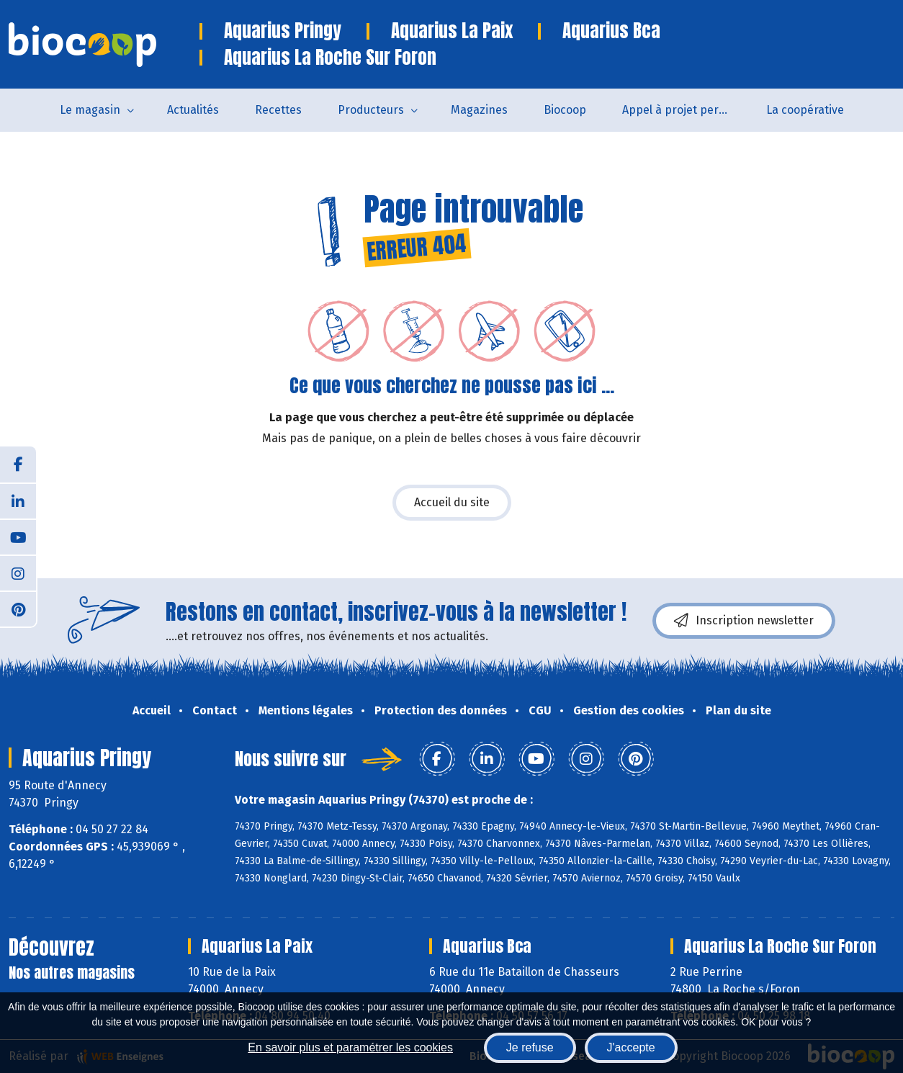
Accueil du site (452, 502)
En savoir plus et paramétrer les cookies (350, 1047)
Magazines (479, 110)
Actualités (193, 110)
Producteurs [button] (371, 110)
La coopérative (805, 110)
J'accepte (631, 1047)
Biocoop (565, 110)
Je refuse (530, 1047)
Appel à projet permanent (685, 110)
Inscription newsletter (744, 621)
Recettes (278, 110)
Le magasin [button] (90, 110)
